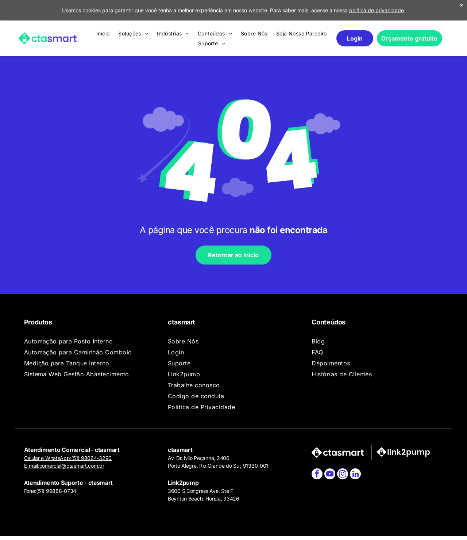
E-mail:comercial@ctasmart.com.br (64, 466)
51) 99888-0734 (57, 491)
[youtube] (329, 474)
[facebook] (317, 474)
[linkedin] (355, 474)
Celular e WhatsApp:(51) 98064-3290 (68, 458)
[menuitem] (103, 13)
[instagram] (342, 474)
